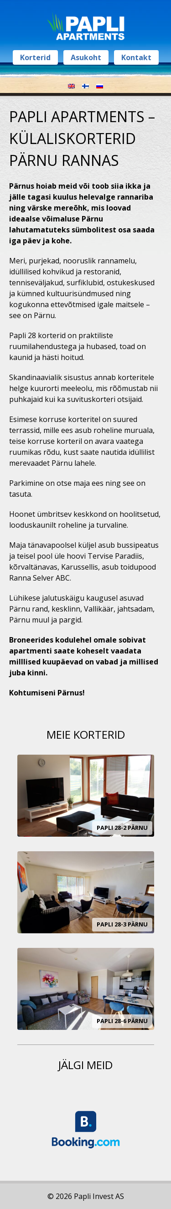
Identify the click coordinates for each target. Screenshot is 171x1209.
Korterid (35, 57)
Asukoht (86, 57)
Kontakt (136, 57)
